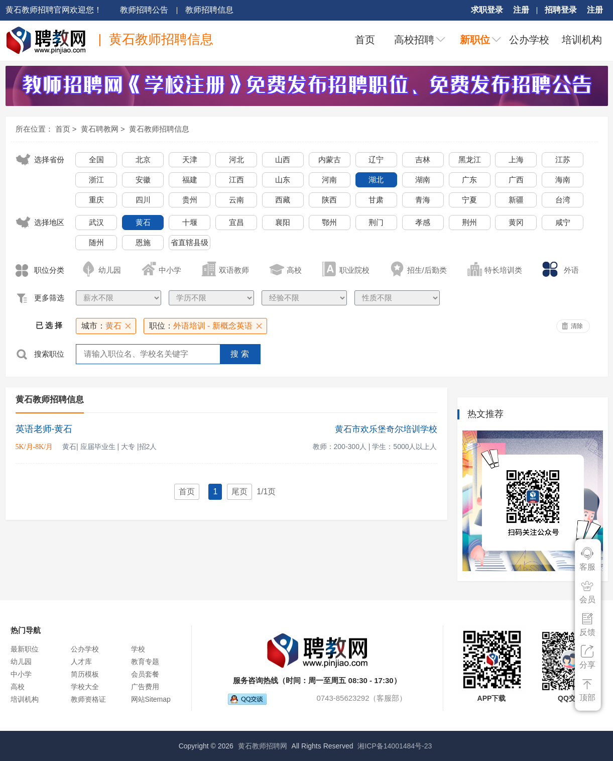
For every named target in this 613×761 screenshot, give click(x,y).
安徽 (143, 179)
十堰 (189, 222)
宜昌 (236, 222)
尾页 (239, 491)
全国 (96, 159)
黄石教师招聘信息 (159, 129)
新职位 (475, 39)
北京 (143, 159)
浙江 (96, 179)
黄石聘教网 (99, 129)
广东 (469, 179)
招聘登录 (561, 10)
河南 (329, 179)
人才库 (81, 662)
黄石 (143, 222)
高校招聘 (414, 39)
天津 (189, 159)
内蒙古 (329, 159)
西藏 (282, 199)
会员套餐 (145, 674)
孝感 (422, 222)
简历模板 (85, 674)
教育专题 (145, 662)
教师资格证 (88, 699)
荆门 (376, 222)
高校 (18, 687)
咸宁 (562, 222)
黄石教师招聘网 (262, 746)
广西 (516, 179)
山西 (282, 159)
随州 (96, 242)
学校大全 (85, 687)
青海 (422, 199)
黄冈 (516, 222)
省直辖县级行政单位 (189, 244)
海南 (562, 179)
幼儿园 (21, 662)
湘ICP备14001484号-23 (394, 746)
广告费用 (145, 687)
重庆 (96, 199)
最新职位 (25, 649)
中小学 (21, 674)
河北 (236, 159)
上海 (516, 159)
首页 (365, 39)
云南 (236, 199)
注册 (521, 10)
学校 (138, 649)
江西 (236, 179)
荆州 (469, 222)
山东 (282, 179)
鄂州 (329, 222)
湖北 (376, 179)
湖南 (422, 179)
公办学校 (529, 39)
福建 (189, 179)
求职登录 (487, 10)
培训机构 (582, 39)
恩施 (143, 242)
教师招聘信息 (209, 10)
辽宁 (376, 159)
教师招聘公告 (144, 10)
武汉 (96, 222)
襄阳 (282, 222)
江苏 (562, 159)
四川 (143, 199)
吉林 (422, 159)
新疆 (516, 199)
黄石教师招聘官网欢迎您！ (54, 10)
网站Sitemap (151, 699)
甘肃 (376, 199)
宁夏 (469, 199)
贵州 (189, 199)
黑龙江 (469, 159)
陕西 (329, 199)
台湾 (562, 199)
